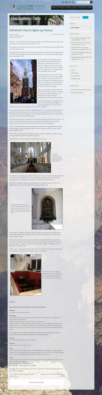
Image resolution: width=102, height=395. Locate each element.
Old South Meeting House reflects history (22, 374)
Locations (61, 7)
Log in (73, 70)
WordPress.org (75, 79)
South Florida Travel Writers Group (81, 90)
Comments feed (75, 76)
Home (54, 7)
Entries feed (74, 73)
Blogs (74, 7)
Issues (68, 7)
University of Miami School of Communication (53, 393)
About (89, 7)
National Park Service (77, 92)
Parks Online (82, 7)
